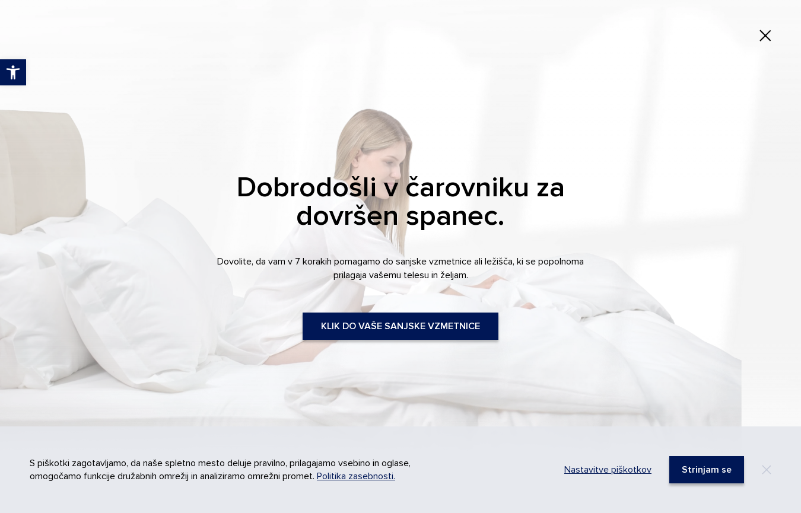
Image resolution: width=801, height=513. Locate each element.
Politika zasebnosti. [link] (356, 476)
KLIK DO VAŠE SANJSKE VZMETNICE (400, 326)
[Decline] (766, 469)
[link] (765, 36)
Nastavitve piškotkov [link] (607, 470)
